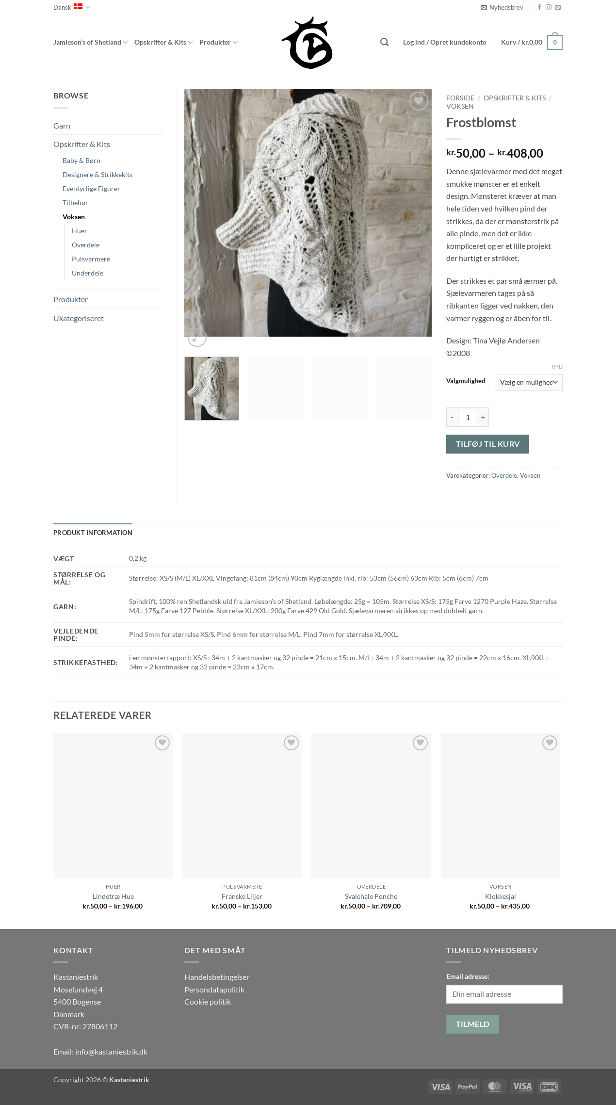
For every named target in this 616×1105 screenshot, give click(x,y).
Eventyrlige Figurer (91, 188)
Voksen (460, 106)
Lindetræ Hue (113, 896)
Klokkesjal (500, 896)
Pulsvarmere (91, 259)
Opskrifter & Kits (163, 42)
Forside (460, 98)
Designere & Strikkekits (97, 174)
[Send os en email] (558, 7)
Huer (79, 231)
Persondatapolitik (214, 989)
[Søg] (384, 42)
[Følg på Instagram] (548, 7)
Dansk (71, 7)
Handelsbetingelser (216, 976)
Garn (61, 125)
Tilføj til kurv (488, 443)
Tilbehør (75, 202)
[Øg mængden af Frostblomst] (483, 417)
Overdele (504, 475)
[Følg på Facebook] (539, 7)
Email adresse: (467, 976)
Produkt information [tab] (92, 532)
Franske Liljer (242, 896)
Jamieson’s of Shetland (90, 42)
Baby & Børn (81, 160)
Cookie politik (207, 1001)
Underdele (87, 273)
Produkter (218, 42)
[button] (502, 7)
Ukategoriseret (78, 318)
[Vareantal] (467, 417)
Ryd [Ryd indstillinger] (557, 366)
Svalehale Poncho (371, 896)
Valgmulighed (465, 381)
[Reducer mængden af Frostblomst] (452, 417)
